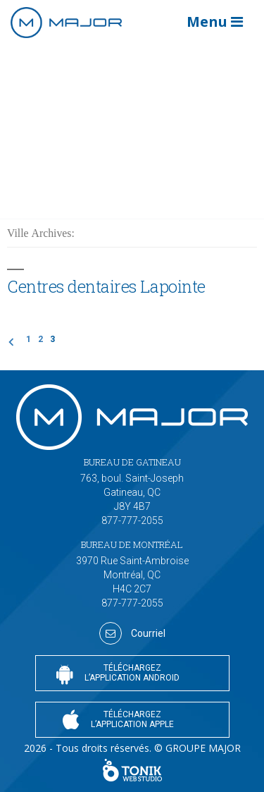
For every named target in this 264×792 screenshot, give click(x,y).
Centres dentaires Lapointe (106, 286)
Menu (215, 21)
